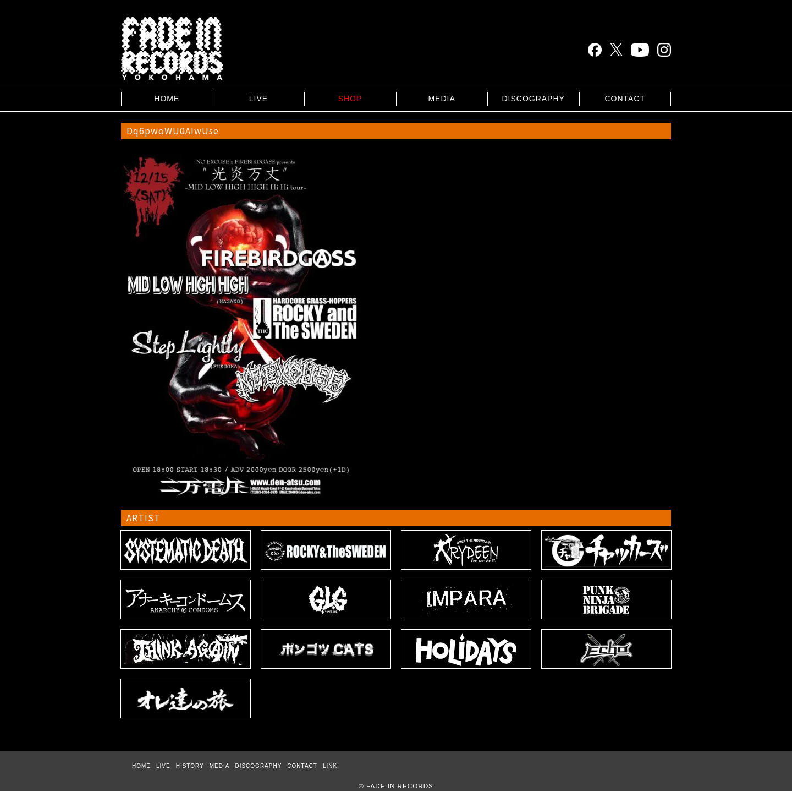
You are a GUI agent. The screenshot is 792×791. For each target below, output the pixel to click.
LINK (330, 766)
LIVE (258, 98)
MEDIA (441, 98)
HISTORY (190, 766)
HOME (166, 98)
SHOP (350, 98)
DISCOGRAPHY (533, 98)
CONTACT (624, 98)
